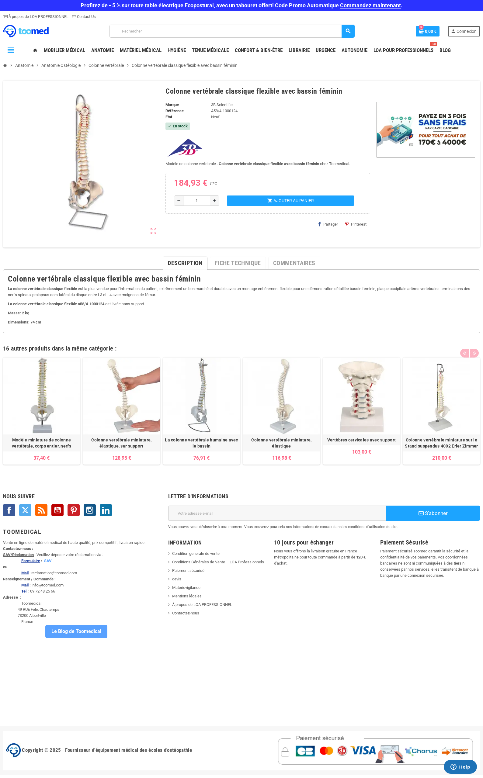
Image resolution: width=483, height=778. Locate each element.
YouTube (57, 510)
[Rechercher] (231, 31)
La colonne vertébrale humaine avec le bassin (201, 442)
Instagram (90, 510)
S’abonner (433, 513)
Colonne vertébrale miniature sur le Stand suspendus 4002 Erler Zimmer (441, 442)
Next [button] (473, 346)
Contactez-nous (185, 613)
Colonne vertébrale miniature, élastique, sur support (121, 442)
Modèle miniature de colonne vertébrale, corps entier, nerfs (41, 442)
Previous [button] (464, 346)
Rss (41, 510)
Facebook (9, 510)
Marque (172, 104)
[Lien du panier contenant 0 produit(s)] (428, 31)
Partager (328, 224)
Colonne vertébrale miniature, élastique (281, 442)
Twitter (25, 510)
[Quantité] (196, 201)
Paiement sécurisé (188, 570)
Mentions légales (187, 596)
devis (176, 579)
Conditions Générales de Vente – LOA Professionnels (218, 562)
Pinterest (356, 224)
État (168, 117)
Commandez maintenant (370, 5)
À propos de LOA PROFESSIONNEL (38, 16)
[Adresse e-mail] (277, 513)
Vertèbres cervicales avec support (361, 439)
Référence (174, 111)
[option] (42, 411)
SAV (48, 560)
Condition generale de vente (196, 553)
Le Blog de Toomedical (76, 631)
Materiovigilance (186, 587)
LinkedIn (106, 510)
